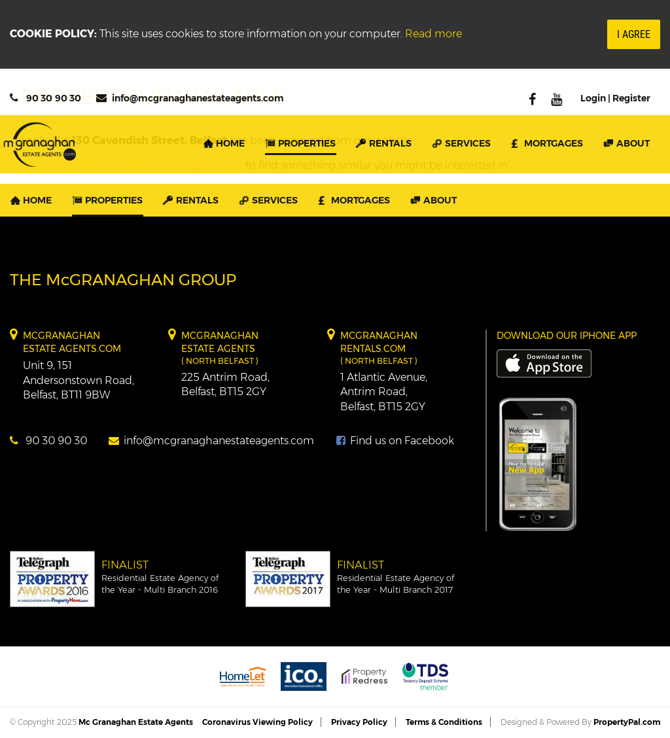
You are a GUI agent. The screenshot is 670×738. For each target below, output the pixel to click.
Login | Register (615, 98)
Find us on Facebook (395, 440)
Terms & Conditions (444, 722)
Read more (433, 33)
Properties (307, 143)
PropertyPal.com (626, 722)
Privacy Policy (359, 722)
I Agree (633, 34)
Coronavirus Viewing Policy (257, 722)
